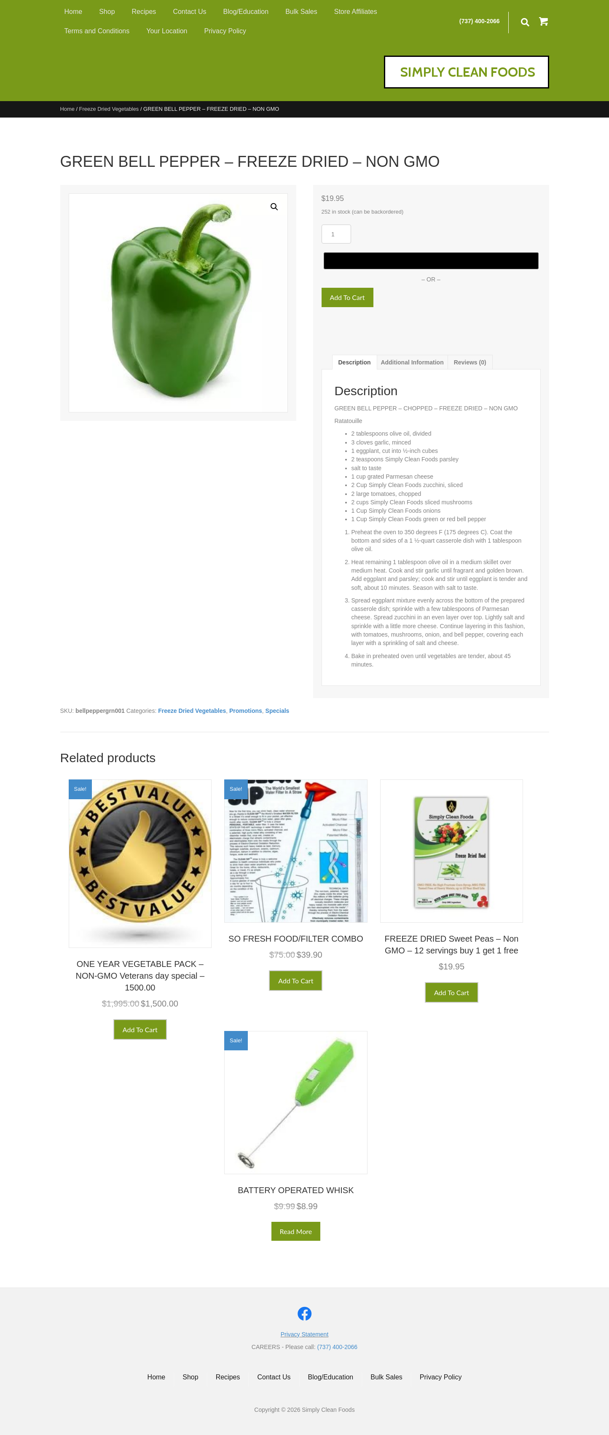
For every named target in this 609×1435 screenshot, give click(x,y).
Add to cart (347, 297)
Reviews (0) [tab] (470, 362)
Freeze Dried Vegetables (109, 109)
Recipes (228, 1377)
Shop (190, 1377)
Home (67, 109)
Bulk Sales (386, 1377)
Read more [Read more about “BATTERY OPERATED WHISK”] (296, 1231)
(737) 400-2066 (479, 21)
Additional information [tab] (412, 362)
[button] (544, 22)
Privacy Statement (305, 1334)
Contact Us (273, 1377)
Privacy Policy (441, 1377)
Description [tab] (354, 362)
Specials (278, 710)
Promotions (245, 710)
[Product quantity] (336, 234)
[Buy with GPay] (431, 260)
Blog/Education (331, 1377)
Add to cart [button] (140, 1029)
